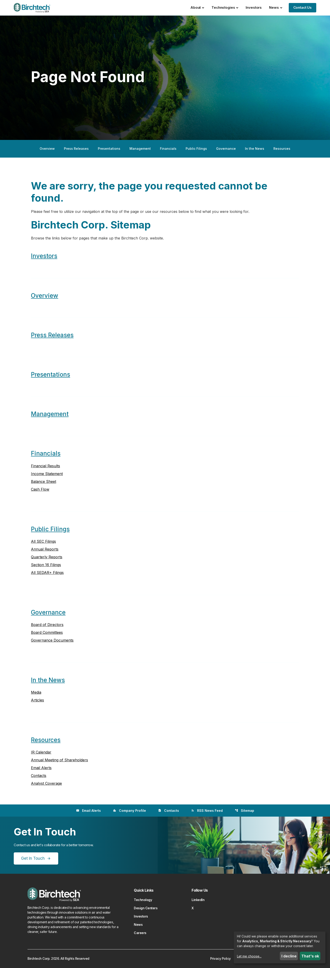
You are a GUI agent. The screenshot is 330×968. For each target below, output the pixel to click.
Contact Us (302, 7)
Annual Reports (44, 549)
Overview (47, 148)
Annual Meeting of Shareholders (59, 760)
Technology (143, 900)
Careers (140, 933)
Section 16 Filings (46, 564)
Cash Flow (40, 489)
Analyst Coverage (46, 783)
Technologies (225, 7)
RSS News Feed (207, 810)
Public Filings (196, 148)
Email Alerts (41, 767)
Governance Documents (52, 640)
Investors (254, 7)
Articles (37, 700)
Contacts (38, 775)
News (275, 7)
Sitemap (244, 810)
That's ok (310, 956)
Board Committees (47, 632)
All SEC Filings (43, 541)
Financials (168, 148)
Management (140, 148)
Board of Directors (47, 624)
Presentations (109, 148)
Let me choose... (249, 956)
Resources (281, 148)
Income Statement (47, 473)
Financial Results (45, 466)
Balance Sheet (43, 481)
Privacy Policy (220, 958)
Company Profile (129, 810)
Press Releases (76, 148)
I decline (289, 956)
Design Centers (145, 908)
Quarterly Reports (46, 557)
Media (36, 692)
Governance (226, 148)
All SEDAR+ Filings (47, 572)
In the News (254, 148)
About (197, 7)
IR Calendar (41, 752)
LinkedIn (198, 900)
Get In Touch (33, 858)
